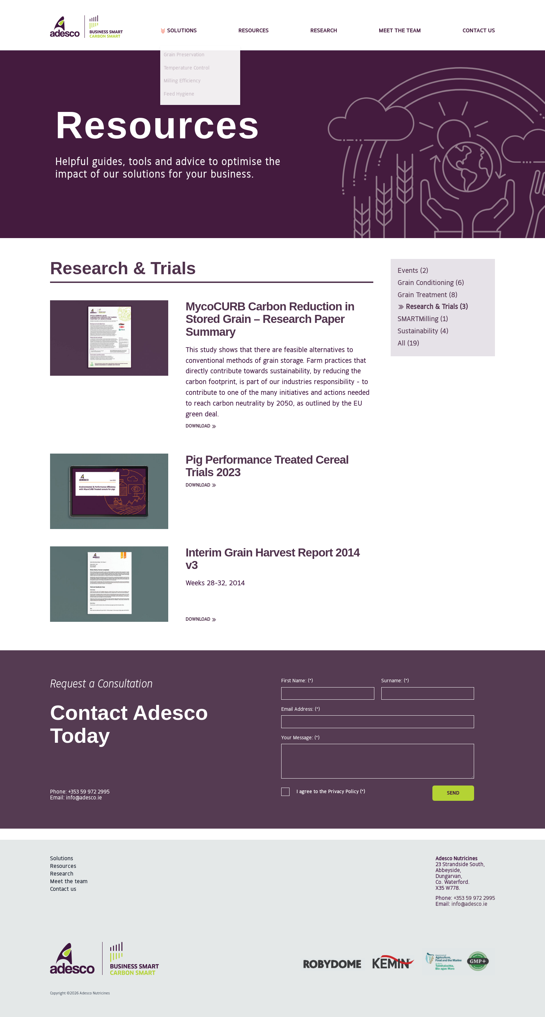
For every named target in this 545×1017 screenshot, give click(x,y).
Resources (253, 31)
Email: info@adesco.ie (76, 797)
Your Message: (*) (300, 737)
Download (201, 426)
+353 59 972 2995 (474, 898)
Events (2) (413, 271)
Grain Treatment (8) (427, 295)
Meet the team (400, 31)
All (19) (408, 343)
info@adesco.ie (469, 904)
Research (323, 31)
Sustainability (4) (423, 331)
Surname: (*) (395, 680)
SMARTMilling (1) (423, 319)
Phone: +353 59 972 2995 (79, 792)
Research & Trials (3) (433, 307)
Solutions (178, 30)
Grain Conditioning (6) (431, 283)
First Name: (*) (297, 680)
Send (453, 793)
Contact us (479, 31)
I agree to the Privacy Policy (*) (323, 792)
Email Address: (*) (300, 709)
